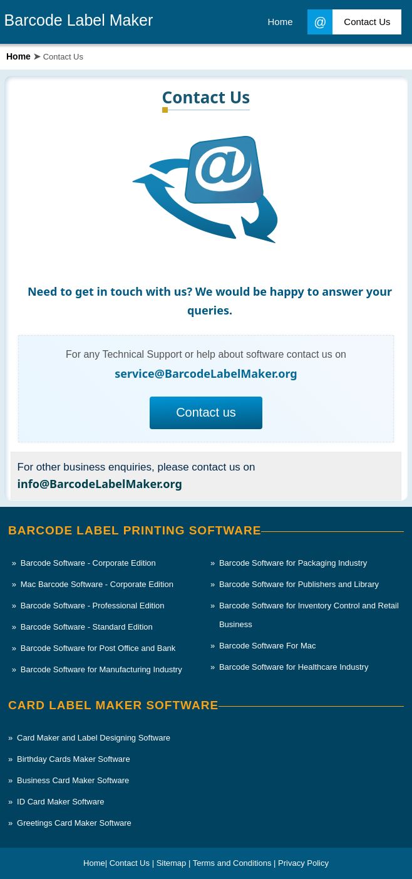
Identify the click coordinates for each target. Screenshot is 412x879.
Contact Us (348, 21)
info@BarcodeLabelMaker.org (100, 483)
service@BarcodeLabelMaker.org (206, 373)
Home (18, 56)
